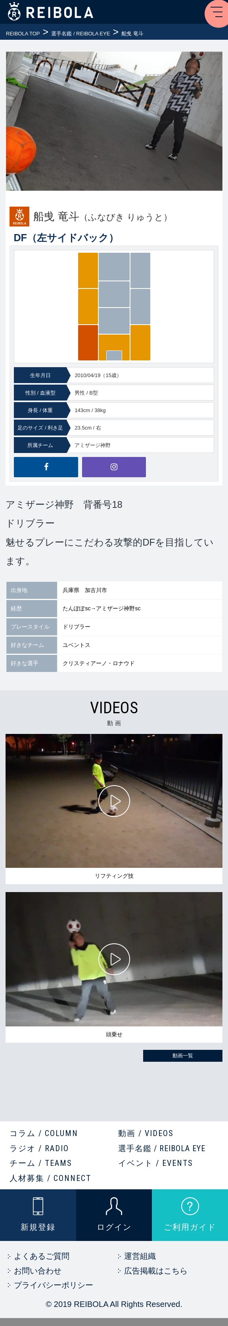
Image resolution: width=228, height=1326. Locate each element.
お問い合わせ (37, 1270)
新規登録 (38, 1227)
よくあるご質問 (41, 1256)
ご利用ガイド (190, 1227)
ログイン (114, 1227)
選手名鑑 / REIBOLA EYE (161, 1148)
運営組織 (140, 1256)
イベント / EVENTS (155, 1163)
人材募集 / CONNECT (50, 1178)
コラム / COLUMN (44, 1133)
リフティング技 (114, 876)
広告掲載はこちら (156, 1270)
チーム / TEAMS (41, 1163)
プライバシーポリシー (53, 1285)
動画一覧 (182, 1056)
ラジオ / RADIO (39, 1148)
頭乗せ (114, 1034)
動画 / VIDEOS (146, 1133)
